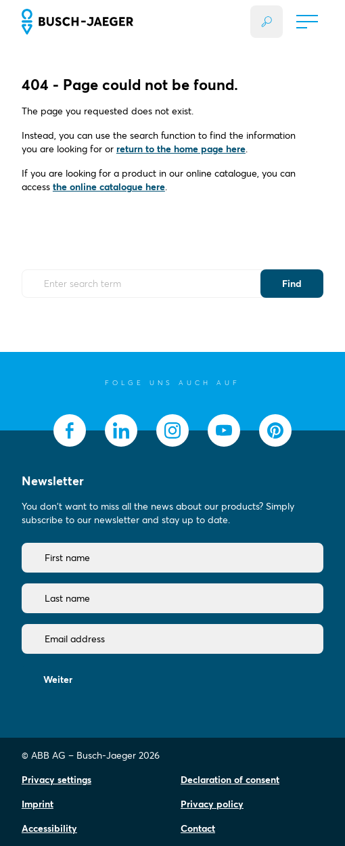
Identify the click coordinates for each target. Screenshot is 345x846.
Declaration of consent (230, 780)
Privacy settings (56, 780)
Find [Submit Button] (292, 283)
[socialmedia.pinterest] (275, 430)
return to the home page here (181, 149)
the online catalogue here (109, 187)
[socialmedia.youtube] (224, 430)
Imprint (37, 804)
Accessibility (49, 828)
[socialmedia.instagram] (172, 430)
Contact (198, 828)
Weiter (57, 679)
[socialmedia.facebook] (69, 430)
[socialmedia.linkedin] (121, 430)
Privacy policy (212, 804)
